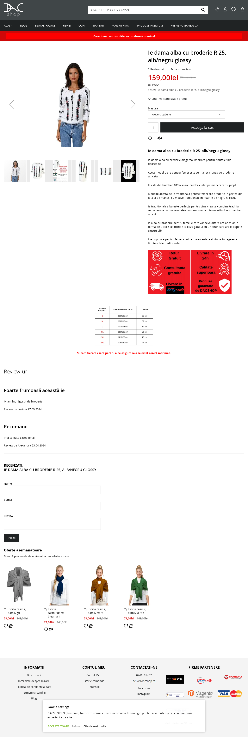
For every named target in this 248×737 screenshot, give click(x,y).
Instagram (144, 694)
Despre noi (34, 675)
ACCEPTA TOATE (58, 726)
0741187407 (144, 675)
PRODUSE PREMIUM (150, 25)
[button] (11, 104)
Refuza (76, 726)
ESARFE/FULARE (45, 25)
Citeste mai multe (95, 726)
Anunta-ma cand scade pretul (167, 99)
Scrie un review (181, 69)
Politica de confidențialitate (34, 687)
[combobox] (148, 10)
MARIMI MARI (120, 25)
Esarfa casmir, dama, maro (97, 611)
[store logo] (28, 10)
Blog (34, 698)
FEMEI (67, 25)
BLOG (23, 25)
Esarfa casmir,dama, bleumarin (56, 612)
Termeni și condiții (34, 692)
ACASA (8, 25)
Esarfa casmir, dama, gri (17, 611)
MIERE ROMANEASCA (184, 25)
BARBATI (98, 25)
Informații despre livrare (34, 681)
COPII (81, 25)
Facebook (144, 688)
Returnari (94, 687)
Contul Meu (94, 675)
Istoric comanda (94, 681)
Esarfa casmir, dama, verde (137, 611)
